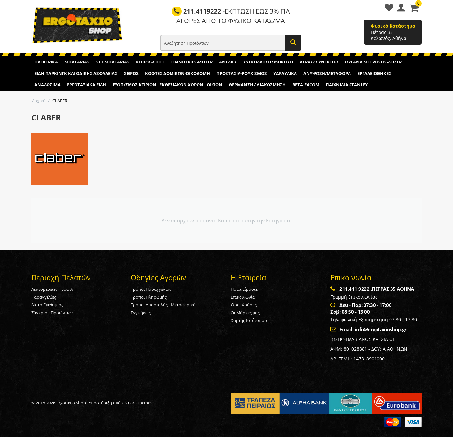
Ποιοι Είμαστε (244, 289)
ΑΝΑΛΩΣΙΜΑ (47, 85)
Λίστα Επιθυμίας (47, 305)
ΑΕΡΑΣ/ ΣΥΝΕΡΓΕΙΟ (319, 62)
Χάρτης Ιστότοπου (249, 320)
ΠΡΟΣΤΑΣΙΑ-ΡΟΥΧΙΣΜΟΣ (241, 73)
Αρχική (39, 101)
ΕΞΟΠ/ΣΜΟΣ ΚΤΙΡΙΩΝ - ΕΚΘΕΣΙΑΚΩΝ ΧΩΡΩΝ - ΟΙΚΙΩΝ (167, 85)
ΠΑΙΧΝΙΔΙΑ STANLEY (347, 85)
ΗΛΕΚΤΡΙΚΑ (46, 62)
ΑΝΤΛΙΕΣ (228, 62)
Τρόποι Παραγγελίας (151, 289)
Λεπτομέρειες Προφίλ (52, 289)
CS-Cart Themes (137, 403)
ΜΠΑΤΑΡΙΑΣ (76, 62)
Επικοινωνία (243, 297)
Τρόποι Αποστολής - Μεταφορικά (163, 305)
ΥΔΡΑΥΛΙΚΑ (285, 73)
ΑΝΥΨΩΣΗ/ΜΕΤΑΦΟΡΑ (327, 73)
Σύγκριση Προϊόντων (52, 313)
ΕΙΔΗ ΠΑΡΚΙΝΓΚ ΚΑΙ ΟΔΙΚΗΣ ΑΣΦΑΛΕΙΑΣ (75, 73)
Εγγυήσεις (141, 313)
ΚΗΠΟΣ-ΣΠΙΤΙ (150, 62)
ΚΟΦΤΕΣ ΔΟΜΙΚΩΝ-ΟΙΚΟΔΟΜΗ (177, 73)
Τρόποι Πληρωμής (149, 297)
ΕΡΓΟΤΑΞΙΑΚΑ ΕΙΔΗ (86, 85)
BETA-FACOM (305, 85)
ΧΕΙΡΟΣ (131, 73)
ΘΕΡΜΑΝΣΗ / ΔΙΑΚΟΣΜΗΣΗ (257, 85)
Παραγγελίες (43, 297)
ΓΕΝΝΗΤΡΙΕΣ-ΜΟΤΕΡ (191, 62)
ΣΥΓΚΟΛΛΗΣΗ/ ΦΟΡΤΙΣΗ (268, 62)
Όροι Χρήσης (244, 305)
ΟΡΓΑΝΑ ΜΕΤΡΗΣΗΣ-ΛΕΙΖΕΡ (373, 62)
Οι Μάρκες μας (245, 313)
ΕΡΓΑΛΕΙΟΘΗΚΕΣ (374, 73)
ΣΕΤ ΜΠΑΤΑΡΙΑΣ (113, 62)
